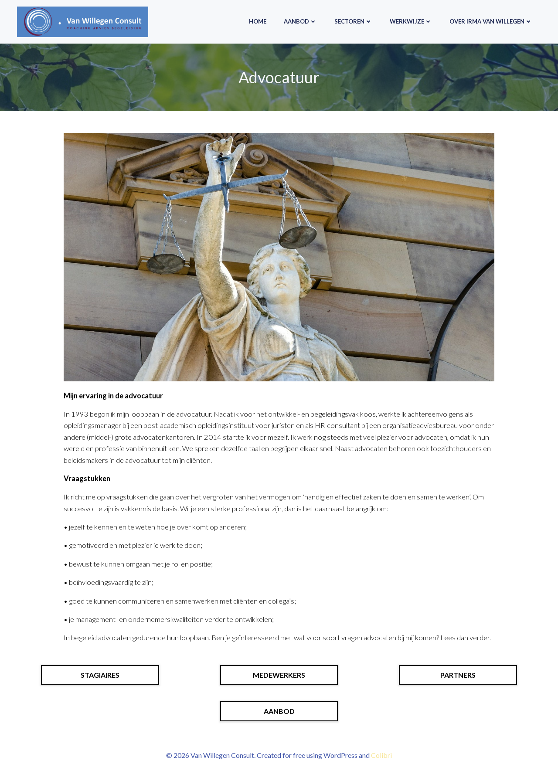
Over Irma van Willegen (490, 21)
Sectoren (353, 21)
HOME (257, 21)
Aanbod (300, 21)
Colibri (381, 755)
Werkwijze (411, 21)
